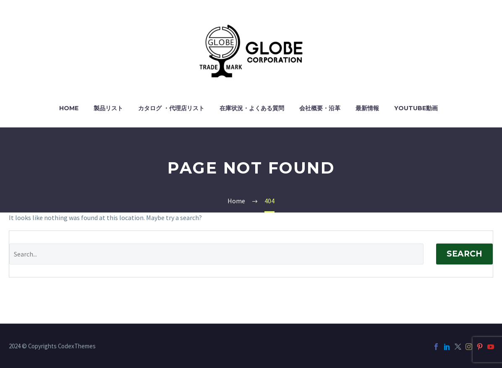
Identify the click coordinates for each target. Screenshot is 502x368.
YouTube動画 (416, 108)
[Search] (216, 254)
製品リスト (108, 108)
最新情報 (367, 108)
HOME (68, 108)
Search (464, 254)
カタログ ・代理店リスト (171, 108)
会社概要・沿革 (319, 108)
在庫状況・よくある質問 (252, 108)
